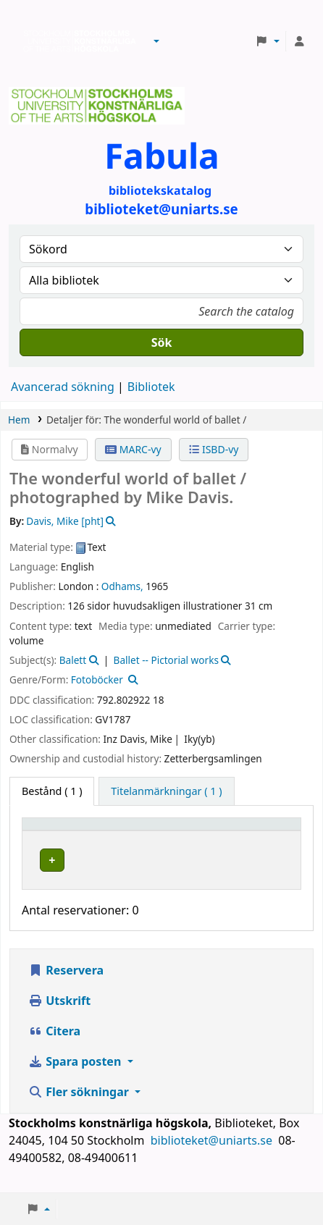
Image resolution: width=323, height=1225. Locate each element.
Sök (161, 342)
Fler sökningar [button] (80, 1106)
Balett (72, 660)
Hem (19, 419)
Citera (54, 1045)
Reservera (66, 985)
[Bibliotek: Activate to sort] (178, 830)
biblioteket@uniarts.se (213, 1155)
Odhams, (122, 586)
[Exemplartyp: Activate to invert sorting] (69, 830)
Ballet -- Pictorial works (166, 660)
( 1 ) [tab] (52, 791)
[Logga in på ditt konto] (299, 41)
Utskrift (59, 1015)
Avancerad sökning (62, 387)
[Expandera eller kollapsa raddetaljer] (271, 874)
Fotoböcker (97, 679)
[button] (156, 41)
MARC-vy (133, 449)
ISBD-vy (213, 449)
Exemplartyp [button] (61, 831)
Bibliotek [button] (145, 831)
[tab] (166, 791)
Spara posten (76, 1076)
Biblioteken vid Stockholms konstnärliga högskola (76, 41)
